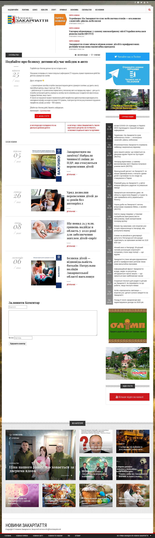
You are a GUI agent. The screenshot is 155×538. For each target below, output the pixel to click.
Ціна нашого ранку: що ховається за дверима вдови (42, 469)
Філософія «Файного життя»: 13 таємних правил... (130, 501)
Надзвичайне (13, 9)
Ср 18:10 (109, 207)
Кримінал (63, 9)
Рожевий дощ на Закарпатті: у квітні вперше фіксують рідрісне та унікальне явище (131, 185)
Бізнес (35, 9)
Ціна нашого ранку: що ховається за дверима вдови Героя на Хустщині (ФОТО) (129, 154)
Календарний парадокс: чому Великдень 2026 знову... (95, 501)
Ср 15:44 (109, 261)
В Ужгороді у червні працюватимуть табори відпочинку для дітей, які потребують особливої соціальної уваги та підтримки (83, 128)
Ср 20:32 (109, 164)
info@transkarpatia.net (53, 529)
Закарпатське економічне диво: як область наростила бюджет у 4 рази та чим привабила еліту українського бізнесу (130, 196)
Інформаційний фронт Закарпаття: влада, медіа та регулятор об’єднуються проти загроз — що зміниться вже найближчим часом (129, 272)
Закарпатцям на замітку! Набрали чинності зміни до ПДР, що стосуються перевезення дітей (82, 159)
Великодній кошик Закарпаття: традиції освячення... (57, 501)
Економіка (74, 9)
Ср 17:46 (109, 217)
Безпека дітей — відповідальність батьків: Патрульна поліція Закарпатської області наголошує (81, 267)
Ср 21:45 (109, 128)
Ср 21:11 (109, 137)
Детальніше (72, 174)
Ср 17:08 (109, 228)
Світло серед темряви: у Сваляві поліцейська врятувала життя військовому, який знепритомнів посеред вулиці (128, 217)
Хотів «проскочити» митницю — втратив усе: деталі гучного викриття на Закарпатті (131, 292)
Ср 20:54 (109, 146)
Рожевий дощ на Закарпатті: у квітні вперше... (19, 501)
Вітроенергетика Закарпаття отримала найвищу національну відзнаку (130, 146)
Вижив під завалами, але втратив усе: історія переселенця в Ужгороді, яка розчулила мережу (130, 228)
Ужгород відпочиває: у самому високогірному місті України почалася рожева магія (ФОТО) (107, 32)
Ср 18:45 (109, 196)
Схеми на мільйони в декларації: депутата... (131, 448)
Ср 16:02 (109, 251)
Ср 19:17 (109, 185)
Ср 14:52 (109, 283)
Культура (44, 9)
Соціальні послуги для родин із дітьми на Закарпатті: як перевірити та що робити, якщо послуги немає (130, 283)
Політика (25, 9)
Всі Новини (99, 9)
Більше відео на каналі (130, 397)
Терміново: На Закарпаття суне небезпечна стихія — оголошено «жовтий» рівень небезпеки (105, 19)
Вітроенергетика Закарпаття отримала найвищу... (94, 474)
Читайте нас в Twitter (129, 56)
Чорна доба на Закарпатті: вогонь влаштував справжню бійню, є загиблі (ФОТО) (130, 206)
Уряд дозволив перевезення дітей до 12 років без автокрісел (82, 197)
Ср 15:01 (109, 272)
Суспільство (87, 9)
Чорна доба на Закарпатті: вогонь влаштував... (133, 475)
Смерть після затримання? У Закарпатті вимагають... (97, 448)
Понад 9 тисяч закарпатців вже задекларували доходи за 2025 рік (128, 301)
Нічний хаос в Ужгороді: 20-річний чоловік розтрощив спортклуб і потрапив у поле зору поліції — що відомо (129, 250)
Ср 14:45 (109, 301)
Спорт (53, 9)
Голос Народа (85, 444)
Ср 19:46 (109, 174)
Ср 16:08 (109, 239)
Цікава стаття (43, 116)
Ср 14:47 (109, 292)
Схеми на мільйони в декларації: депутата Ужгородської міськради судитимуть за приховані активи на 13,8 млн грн (131, 239)
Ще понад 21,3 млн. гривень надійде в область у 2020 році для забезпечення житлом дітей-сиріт (82, 230)
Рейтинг (95, 55)
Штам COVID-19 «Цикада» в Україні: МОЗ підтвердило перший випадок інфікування (129, 128)
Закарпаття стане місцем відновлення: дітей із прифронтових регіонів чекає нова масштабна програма (104, 45)
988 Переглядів (81, 55)
